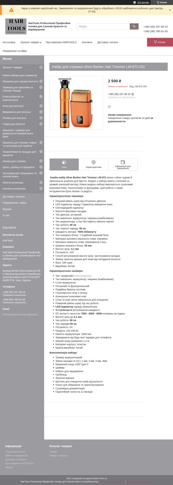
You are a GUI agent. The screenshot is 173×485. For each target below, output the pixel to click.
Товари (53, 451)
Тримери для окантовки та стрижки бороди (18, 89)
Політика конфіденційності (139, 481)
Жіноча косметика (13, 182)
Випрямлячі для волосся (17, 112)
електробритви (82, 275)
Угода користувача (15, 451)
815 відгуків (143, 2)
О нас (6, 215)
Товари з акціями (58, 455)
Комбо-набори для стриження (20, 75)
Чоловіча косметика (14, 188)
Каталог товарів (30, 42)
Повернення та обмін (15, 51)
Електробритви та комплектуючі (13, 98)
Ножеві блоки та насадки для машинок (19, 153)
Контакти (87, 42)
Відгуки (7, 209)
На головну (9, 42)
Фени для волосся (13, 106)
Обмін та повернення (16, 455)
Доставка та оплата (15, 459)
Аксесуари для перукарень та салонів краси (20, 175)
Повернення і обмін (14, 202)
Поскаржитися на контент (111, 481)
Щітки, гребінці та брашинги (18, 167)
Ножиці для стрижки (14, 161)
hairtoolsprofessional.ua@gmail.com (23, 314)
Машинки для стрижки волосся (20, 81)
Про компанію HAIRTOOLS (61, 42)
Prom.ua (103, 478)
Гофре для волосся (14, 124)
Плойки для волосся (14, 118)
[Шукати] (134, 26)
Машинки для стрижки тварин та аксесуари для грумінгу (20, 144)
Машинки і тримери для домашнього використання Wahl (18, 133)
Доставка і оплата (107, 42)
